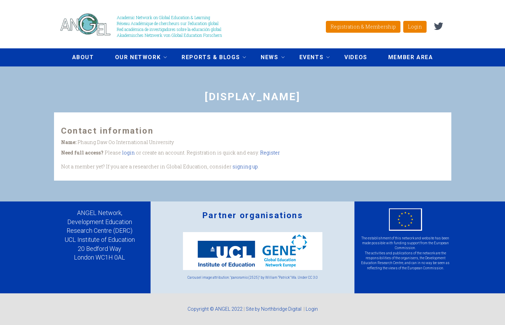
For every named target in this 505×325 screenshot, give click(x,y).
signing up (245, 166)
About (83, 57)
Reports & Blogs (208, 58)
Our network (136, 58)
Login (415, 26)
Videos (355, 57)
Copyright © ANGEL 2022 (215, 309)
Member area (410, 57)
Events (309, 58)
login (128, 152)
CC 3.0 (313, 277)
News (267, 58)
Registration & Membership (363, 26)
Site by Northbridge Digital (274, 309)
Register (270, 152)
